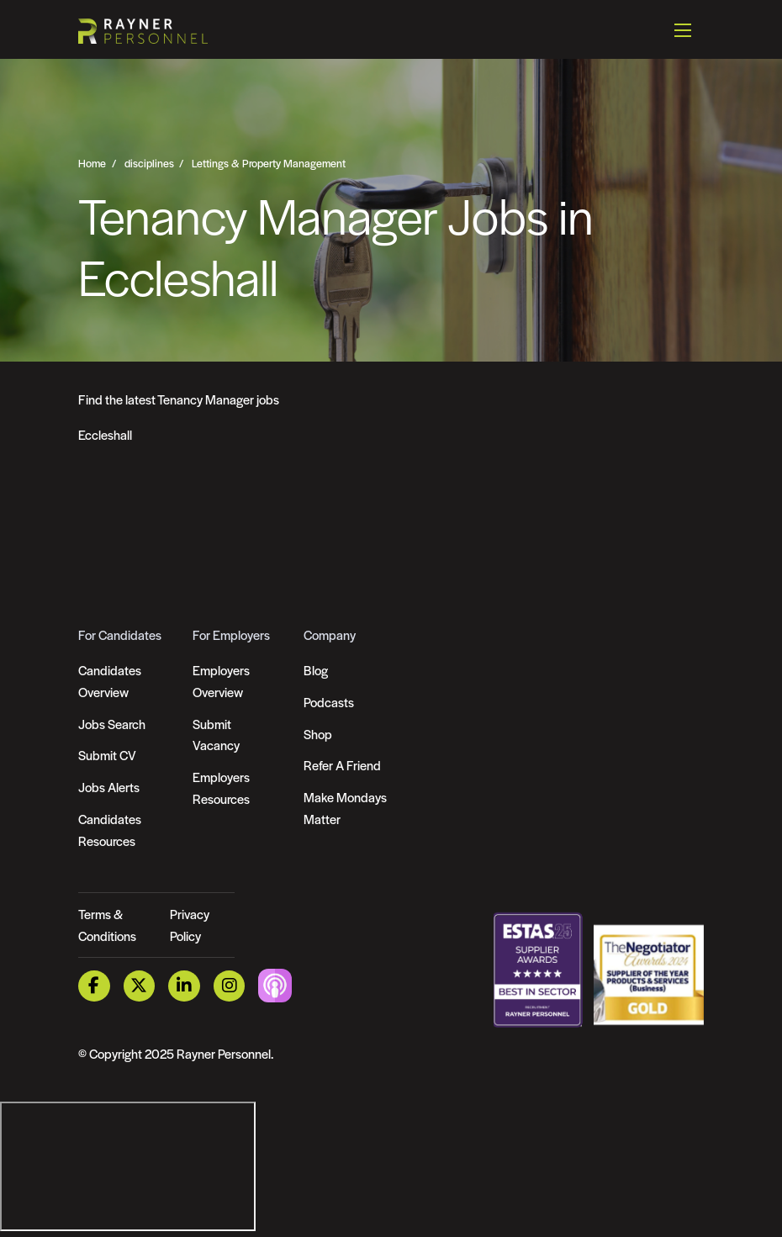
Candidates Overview (109, 680)
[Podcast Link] (275, 984)
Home (92, 163)
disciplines (149, 163)
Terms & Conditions (107, 924)
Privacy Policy (189, 924)
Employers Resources (221, 787)
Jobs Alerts (109, 787)
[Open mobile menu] (683, 29)
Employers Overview (221, 680)
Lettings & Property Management (269, 163)
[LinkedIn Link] (184, 986)
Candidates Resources (109, 829)
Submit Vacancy (216, 734)
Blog (316, 670)
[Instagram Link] (230, 986)
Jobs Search (111, 723)
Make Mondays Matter (345, 807)
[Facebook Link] (94, 986)
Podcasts (329, 702)
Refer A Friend (342, 765)
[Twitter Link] (140, 986)
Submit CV (107, 755)
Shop (318, 734)
